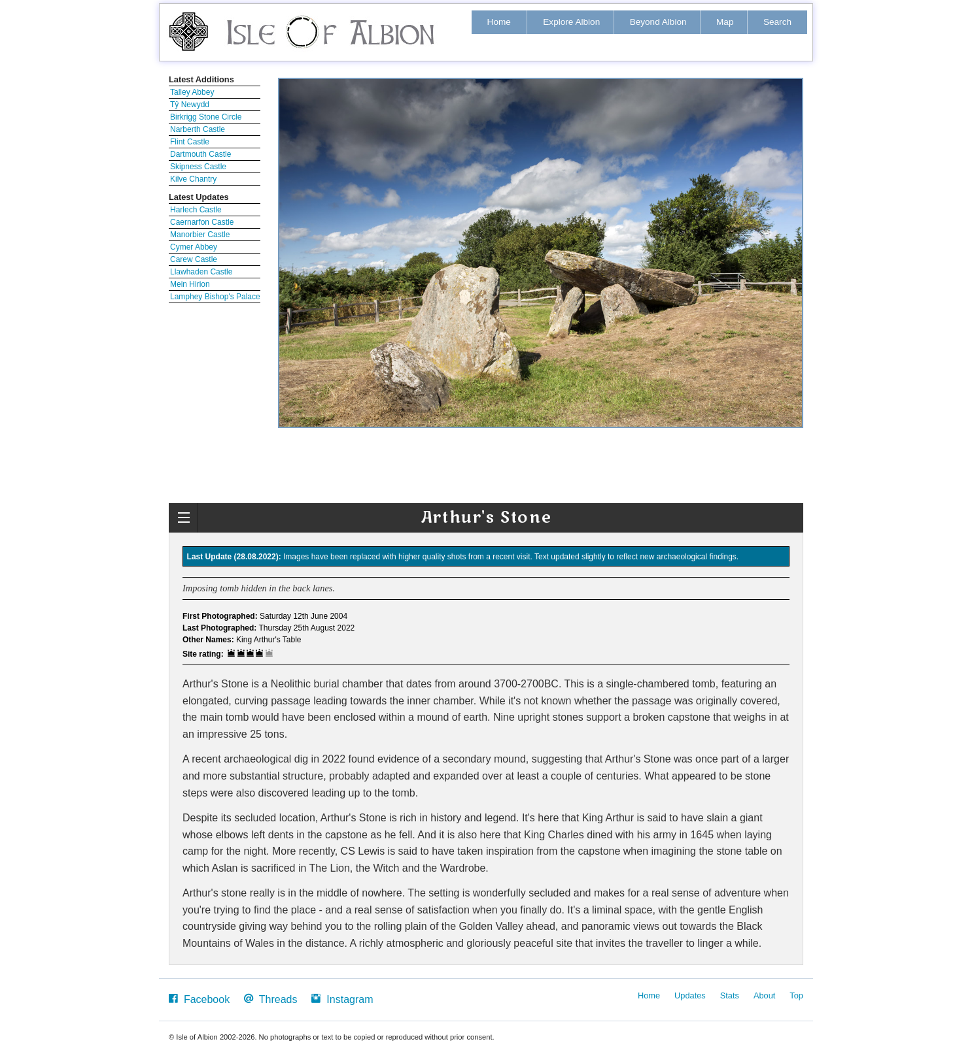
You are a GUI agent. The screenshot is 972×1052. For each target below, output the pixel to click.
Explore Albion (571, 22)
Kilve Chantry (193, 179)
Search (777, 22)
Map (724, 22)
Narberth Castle (197, 129)
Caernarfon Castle (202, 222)
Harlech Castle (196, 209)
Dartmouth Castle (200, 154)
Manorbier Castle (200, 234)
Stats (729, 995)
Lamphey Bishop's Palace (215, 296)
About (764, 995)
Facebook (199, 999)
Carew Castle (193, 259)
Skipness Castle (198, 166)
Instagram (342, 999)
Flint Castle (189, 141)
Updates (690, 995)
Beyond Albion (658, 22)
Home (499, 22)
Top (796, 995)
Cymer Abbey (193, 247)
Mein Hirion (190, 284)
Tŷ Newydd (189, 104)
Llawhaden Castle (201, 271)
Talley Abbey (192, 92)
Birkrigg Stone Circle (205, 117)
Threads (270, 999)
